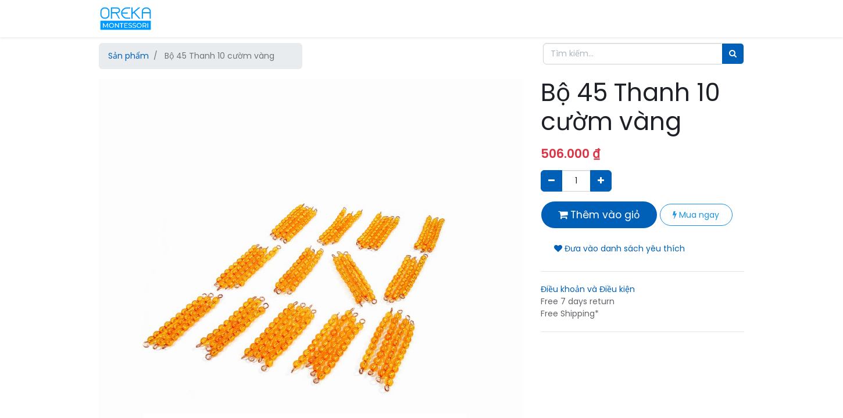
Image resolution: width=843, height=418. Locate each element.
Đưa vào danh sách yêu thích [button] (619, 248)
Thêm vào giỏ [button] (599, 215)
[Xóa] (551, 181)
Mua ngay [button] (696, 215)
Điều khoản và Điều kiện (588, 289)
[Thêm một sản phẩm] (601, 181)
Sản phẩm (128, 56)
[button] (131, 194)
